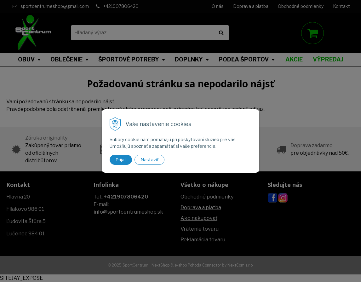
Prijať (121, 159)
